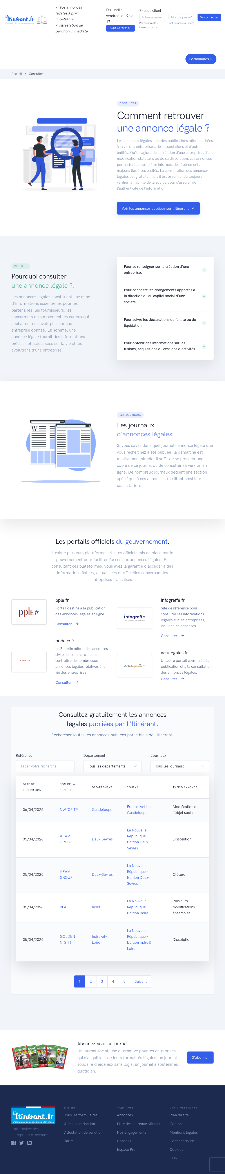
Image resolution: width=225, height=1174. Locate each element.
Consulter (48, 58)
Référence (24, 755)
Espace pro (171, 58)
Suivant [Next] (141, 981)
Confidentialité (182, 1141)
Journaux (75, 58)
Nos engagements (111, 58)
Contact (176, 1124)
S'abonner (200, 1057)
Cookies (176, 1149)
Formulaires (199, 59)
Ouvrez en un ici (148, 27)
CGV (174, 1158)
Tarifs (69, 1141)
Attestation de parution (83, 1132)
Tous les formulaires (81, 1115)
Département (94, 755)
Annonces (125, 1115)
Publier (20, 58)
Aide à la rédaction (79, 1124)
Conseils (144, 58)
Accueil (16, 74)
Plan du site (179, 1115)
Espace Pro (126, 1149)
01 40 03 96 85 (120, 28)
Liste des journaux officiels (138, 1124)
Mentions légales (184, 1132)
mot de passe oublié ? (181, 23)
